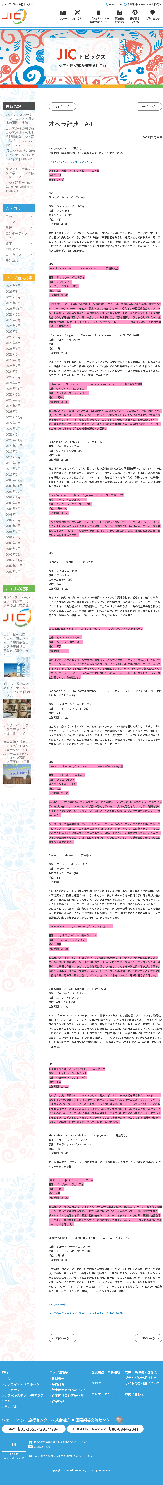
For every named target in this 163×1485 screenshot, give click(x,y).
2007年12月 (14, 554)
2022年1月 (13, 434)
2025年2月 (13, 354)
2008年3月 (13, 543)
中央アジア (13, 249)
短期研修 (58, 1384)
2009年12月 (14, 480)
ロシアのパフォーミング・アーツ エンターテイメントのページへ (87, 1313)
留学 (9, 243)
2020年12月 (14, 445)
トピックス (81, 58)
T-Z (91, 162)
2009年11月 (14, 485)
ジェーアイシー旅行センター (17, 4)
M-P (77, 162)
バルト (9, 1401)
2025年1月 (13, 360)
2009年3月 (13, 520)
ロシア (10, 222)
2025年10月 (14, 314)
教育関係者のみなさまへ (69, 1390)
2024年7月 (13, 365)
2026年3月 (13, 291)
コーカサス (13, 255)
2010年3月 (13, 462)
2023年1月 (13, 411)
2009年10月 (14, 491)
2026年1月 (13, 302)
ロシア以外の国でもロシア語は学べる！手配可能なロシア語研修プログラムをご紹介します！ (20, 136)
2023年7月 (13, 400)
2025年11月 (14, 308)
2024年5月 (13, 371)
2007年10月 (14, 565)
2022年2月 (13, 428)
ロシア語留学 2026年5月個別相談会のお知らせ (19, 186)
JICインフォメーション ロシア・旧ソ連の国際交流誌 (20, 118)
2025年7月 (13, 325)
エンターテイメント (17, 235)
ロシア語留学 (58, 1372)
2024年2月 (13, 382)
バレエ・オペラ (103, 1394)
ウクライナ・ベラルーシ (21, 1384)
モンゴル (12, 260)
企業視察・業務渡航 (106, 1372)
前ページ (63, 106)
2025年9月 (13, 320)
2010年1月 (13, 474)
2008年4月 (13, 537)
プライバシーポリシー (141, 1377)
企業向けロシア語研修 (68, 1395)
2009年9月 (13, 497)
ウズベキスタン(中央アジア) (24, 1395)
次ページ (149, 106)
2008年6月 (13, 525)
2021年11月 (14, 440)
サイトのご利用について (142, 1383)
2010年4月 (13, 457)
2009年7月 (13, 503)
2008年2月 (13, 548)
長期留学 (58, 1378)
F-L (70, 162)
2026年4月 (13, 285)
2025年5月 (13, 337)
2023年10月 (14, 394)
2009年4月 (13, 514)
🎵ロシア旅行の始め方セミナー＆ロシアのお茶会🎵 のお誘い (20, 156)
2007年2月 (13, 571)
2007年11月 (14, 560)
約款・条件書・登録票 (141, 1372)
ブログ (96, 1383)
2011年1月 (13, 451)
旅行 (9, 228)
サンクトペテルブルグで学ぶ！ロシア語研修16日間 (20, 172)
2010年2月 (13, 468)
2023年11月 (14, 388)
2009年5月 (13, 508)
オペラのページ (57, 1304)
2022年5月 (13, 422)
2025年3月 (13, 348)
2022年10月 (14, 417)
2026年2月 (13, 297)
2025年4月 (13, 342)
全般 (9, 216)
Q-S (84, 162)
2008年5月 (13, 531)
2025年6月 (13, 331)
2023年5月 (13, 405)
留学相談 (58, 1401)
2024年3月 (13, 377)
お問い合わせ (134, 1394)
